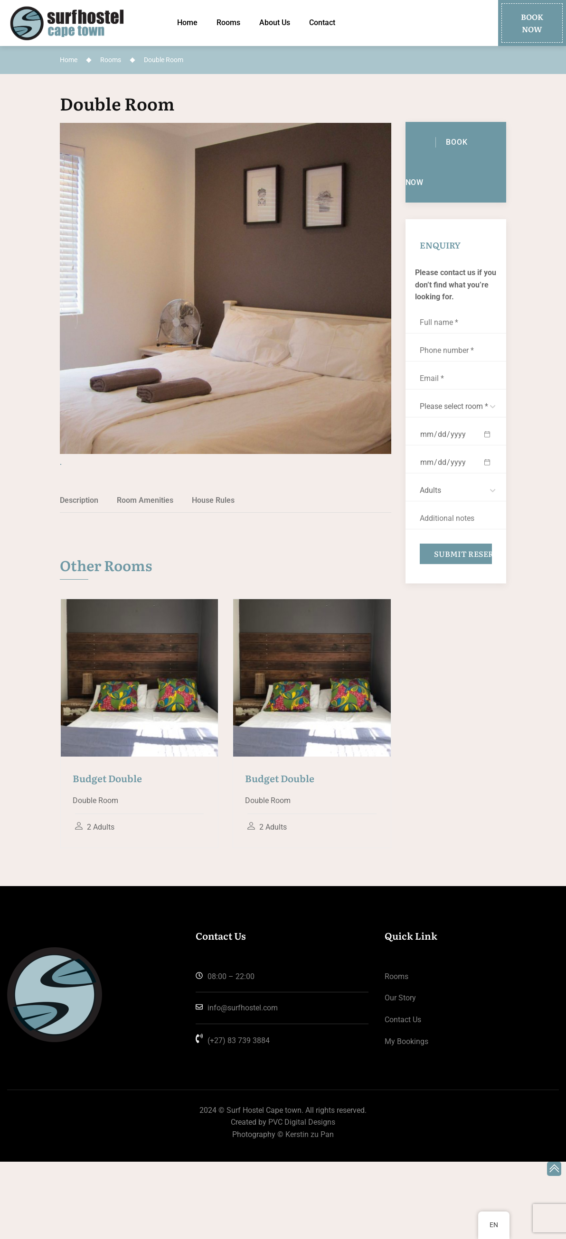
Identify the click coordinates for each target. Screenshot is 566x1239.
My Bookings (406, 1118)
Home (187, 22)
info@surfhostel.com (237, 1085)
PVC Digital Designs (301, 1199)
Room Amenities (145, 577)
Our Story (400, 1075)
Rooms (228, 22)
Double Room (117, 103)
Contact (322, 22)
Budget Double (107, 855)
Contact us (403, 1096)
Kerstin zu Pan (309, 1211)
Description (79, 577)
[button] (532, 23)
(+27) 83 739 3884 (233, 1117)
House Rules (213, 577)
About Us (274, 22)
